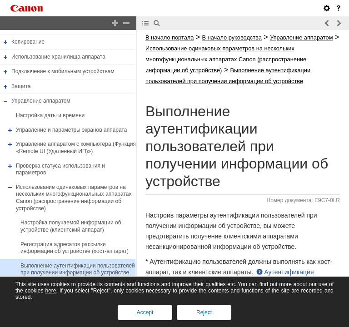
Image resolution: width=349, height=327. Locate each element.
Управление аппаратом (40, 101)
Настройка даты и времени (50, 115)
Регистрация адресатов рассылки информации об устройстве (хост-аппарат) (74, 248)
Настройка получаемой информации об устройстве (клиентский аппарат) (70, 226)
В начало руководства (232, 37)
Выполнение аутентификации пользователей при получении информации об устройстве (77, 269)
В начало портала (169, 37)
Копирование (28, 42)
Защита (21, 86)
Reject (204, 312)
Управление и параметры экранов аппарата (71, 130)
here (50, 290)
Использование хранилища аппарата (58, 57)
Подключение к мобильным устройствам (63, 71)
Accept (145, 312)
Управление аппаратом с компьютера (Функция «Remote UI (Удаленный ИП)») (76, 147)
